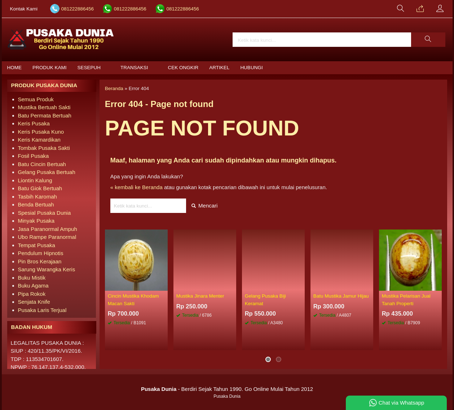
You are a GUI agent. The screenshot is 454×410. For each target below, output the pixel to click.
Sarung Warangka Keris (46, 269)
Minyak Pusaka (36, 221)
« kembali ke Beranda (136, 187)
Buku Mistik (32, 278)
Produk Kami (49, 67)
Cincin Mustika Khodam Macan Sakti (133, 299)
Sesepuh (89, 67)
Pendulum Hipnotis (40, 253)
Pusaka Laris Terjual (42, 310)
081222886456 (77, 9)
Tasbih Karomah (37, 196)
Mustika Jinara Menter (200, 296)
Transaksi (134, 67)
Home (14, 67)
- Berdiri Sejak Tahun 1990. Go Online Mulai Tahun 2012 (227, 389)
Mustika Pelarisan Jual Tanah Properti (406, 299)
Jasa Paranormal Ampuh (47, 229)
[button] (428, 39)
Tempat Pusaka (36, 245)
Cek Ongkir (183, 67)
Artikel (219, 67)
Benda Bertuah (36, 204)
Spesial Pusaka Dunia (44, 213)
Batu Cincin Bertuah (42, 164)
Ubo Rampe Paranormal (47, 237)
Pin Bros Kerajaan (40, 261)
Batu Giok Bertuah (40, 188)
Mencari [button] (204, 205)
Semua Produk (36, 99)
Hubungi (251, 67)
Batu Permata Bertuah (44, 115)
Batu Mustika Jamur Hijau (341, 296)
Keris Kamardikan (39, 140)
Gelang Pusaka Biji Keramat (265, 299)
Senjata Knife (34, 302)
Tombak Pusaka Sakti (44, 148)
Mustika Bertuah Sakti (44, 107)
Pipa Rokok (32, 294)
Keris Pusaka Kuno (41, 132)
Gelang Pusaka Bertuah (46, 172)
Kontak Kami (24, 9)
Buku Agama (33, 285)
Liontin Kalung (35, 180)
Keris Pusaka (34, 123)
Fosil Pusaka (33, 156)
